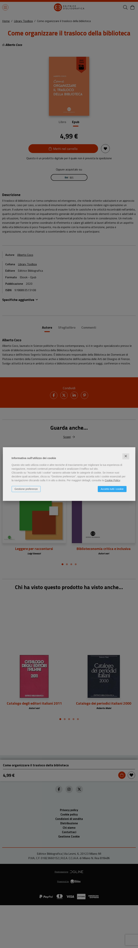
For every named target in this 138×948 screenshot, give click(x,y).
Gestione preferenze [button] (26, 489)
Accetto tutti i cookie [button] (112, 489)
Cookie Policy (112, 480)
